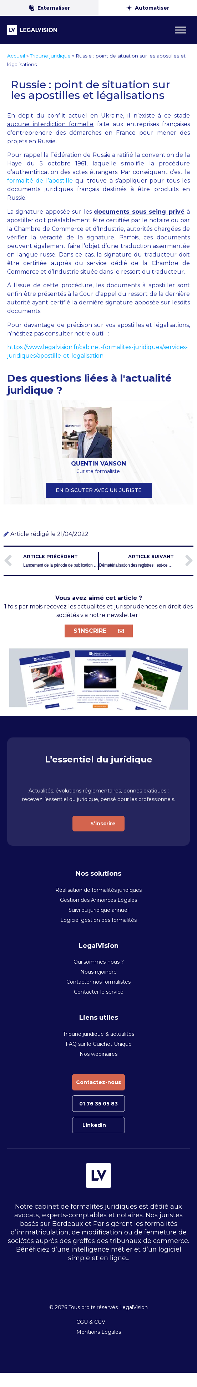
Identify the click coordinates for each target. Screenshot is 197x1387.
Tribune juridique (50, 56)
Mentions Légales (98, 1332)
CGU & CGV (90, 1322)
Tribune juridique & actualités (98, 1034)
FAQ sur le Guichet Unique (99, 1044)
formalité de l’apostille (40, 180)
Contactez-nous (98, 1082)
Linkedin (94, 1125)
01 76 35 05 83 (98, 1103)
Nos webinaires (98, 1054)
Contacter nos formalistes (98, 982)
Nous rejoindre (98, 972)
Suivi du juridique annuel (98, 910)
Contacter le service (98, 992)
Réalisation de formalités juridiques (98, 890)
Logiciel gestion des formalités (98, 920)
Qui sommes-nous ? (99, 962)
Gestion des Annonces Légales (98, 900)
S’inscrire (103, 823)
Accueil (16, 56)
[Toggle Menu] (180, 29)
